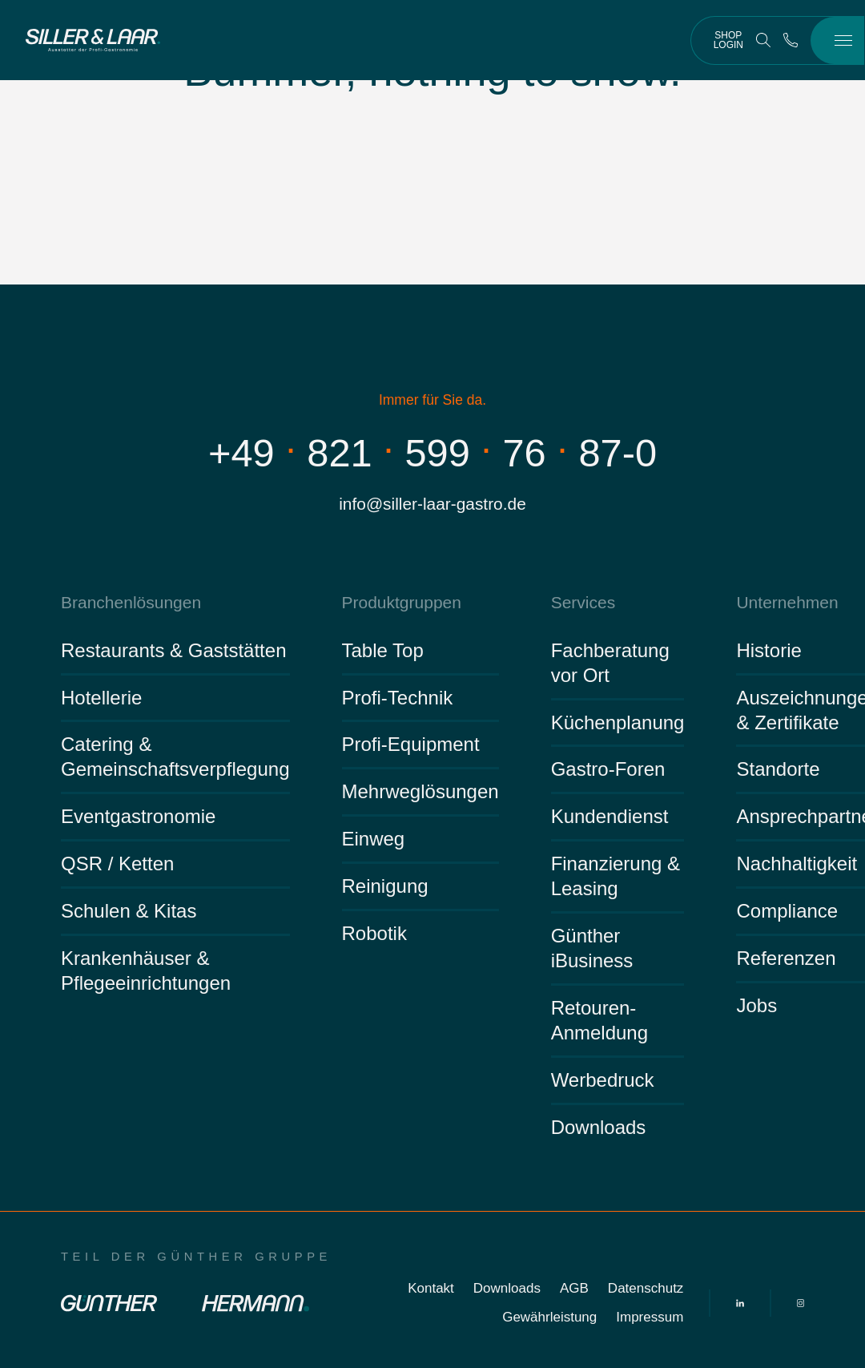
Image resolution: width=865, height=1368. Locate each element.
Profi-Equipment (411, 744)
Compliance (787, 911)
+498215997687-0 (432, 452)
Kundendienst (610, 816)
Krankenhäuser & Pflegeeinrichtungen (146, 970)
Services (583, 602)
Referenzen (785, 958)
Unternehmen (787, 602)
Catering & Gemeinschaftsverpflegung (175, 756)
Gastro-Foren (608, 769)
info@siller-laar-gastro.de (432, 503)
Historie (768, 650)
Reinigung (385, 886)
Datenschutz (646, 1288)
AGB (574, 1288)
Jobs (756, 1005)
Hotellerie (101, 697)
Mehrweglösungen (420, 791)
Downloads (598, 1127)
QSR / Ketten (117, 863)
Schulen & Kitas (128, 911)
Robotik (374, 933)
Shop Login (728, 40)
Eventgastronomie (138, 816)
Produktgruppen (401, 602)
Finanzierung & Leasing (615, 876)
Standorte (777, 769)
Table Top (383, 650)
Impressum (649, 1317)
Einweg (373, 838)
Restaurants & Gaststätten (173, 650)
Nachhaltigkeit (796, 863)
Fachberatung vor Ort (610, 663)
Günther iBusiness (592, 948)
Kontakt (431, 1288)
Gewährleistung (549, 1317)
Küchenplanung (618, 722)
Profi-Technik (397, 697)
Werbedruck (602, 1080)
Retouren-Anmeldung (599, 1020)
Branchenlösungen (131, 602)
